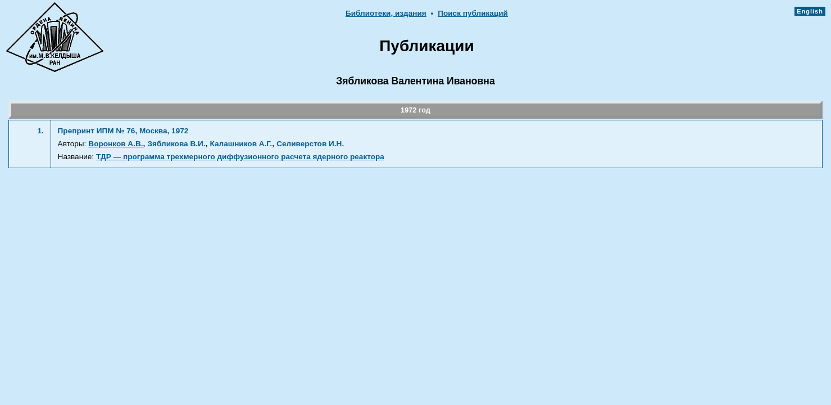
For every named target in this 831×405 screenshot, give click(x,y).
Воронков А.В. (115, 144)
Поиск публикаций (473, 13)
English (809, 11)
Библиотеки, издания (386, 13)
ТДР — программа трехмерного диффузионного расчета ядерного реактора (240, 156)
